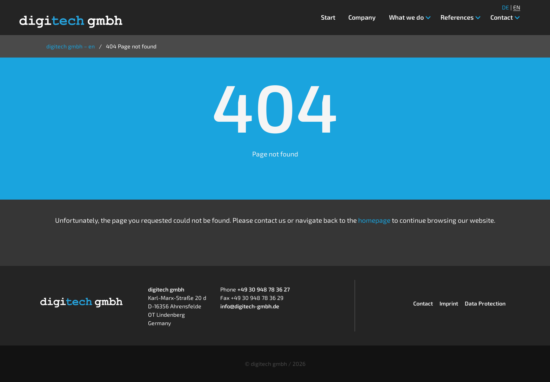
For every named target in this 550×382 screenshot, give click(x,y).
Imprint (449, 303)
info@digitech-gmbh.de (249, 306)
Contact (423, 303)
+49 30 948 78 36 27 (263, 289)
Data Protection (485, 303)
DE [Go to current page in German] (505, 7)
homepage (374, 220)
